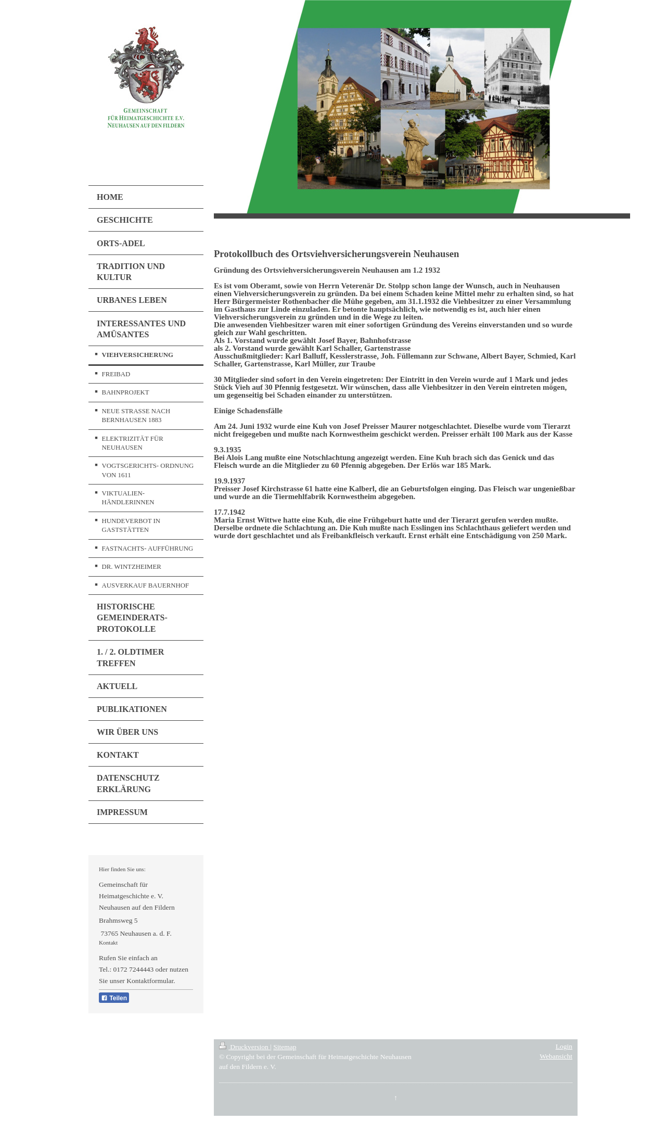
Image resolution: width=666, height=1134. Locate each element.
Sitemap (284, 1047)
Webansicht (556, 1056)
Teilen (114, 998)
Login (564, 1046)
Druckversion (244, 1047)
